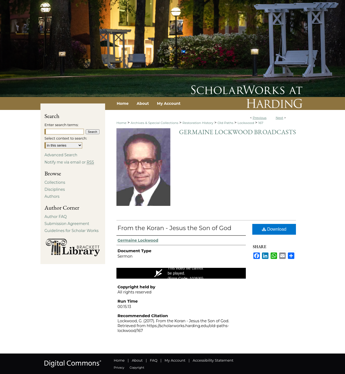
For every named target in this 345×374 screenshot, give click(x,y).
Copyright (137, 367)
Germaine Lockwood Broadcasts (237, 132)
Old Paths (225, 123)
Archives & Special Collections (154, 123)
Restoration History (197, 123)
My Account (175, 360)
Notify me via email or (69, 162)
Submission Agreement (66, 223)
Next (279, 118)
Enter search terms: (61, 125)
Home (121, 123)
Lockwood (245, 123)
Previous (259, 118)
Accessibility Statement (213, 360)
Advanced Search (60, 155)
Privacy (119, 367)
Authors (52, 196)
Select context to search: (65, 138)
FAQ (153, 360)
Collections (54, 182)
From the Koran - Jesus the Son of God (175, 228)
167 (260, 123)
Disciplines (54, 189)
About (137, 360)
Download (274, 229)
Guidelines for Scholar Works (71, 230)
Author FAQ (55, 216)
